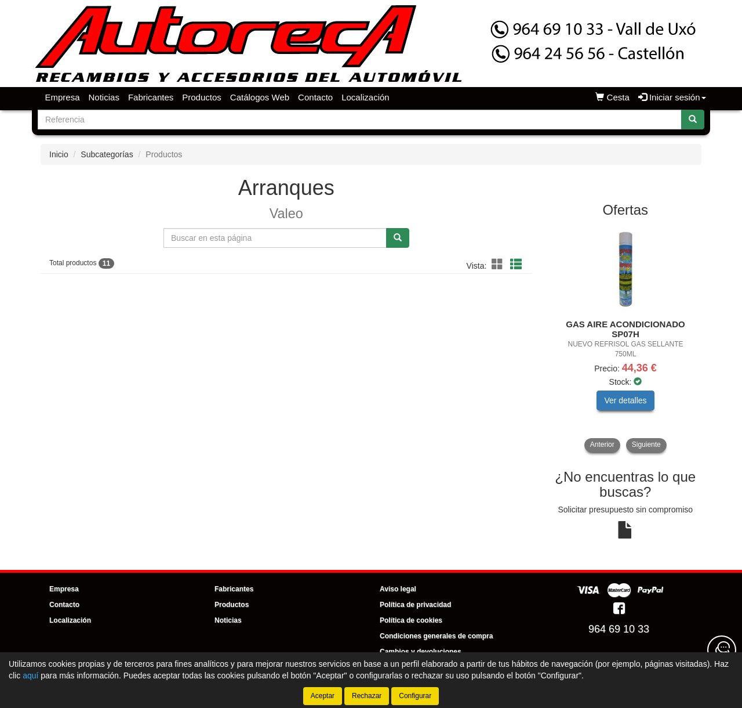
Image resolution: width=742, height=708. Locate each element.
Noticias (104, 97)
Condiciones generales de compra (436, 636)
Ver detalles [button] (625, 400)
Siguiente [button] (646, 444)
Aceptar (322, 696)
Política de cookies (411, 620)
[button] (499, 264)
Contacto (315, 97)
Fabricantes (150, 97)
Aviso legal (398, 589)
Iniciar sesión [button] (672, 97)
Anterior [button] (602, 444)
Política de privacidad (415, 605)
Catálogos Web (259, 97)
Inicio (58, 154)
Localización (365, 97)
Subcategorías (107, 154)
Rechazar (366, 696)
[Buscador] (360, 119)
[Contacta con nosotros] (721, 649)
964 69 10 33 (618, 629)
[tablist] (626, 338)
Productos (201, 97)
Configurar (415, 696)
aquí (30, 675)
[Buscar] (692, 119)
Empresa (62, 97)
